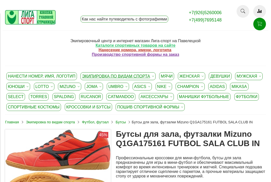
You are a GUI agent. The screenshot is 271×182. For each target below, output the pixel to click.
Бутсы (121, 122)
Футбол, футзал (95, 122)
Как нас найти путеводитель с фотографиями (124, 19)
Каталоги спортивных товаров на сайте (136, 45)
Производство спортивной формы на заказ (135, 54)
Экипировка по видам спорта (50, 122)
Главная (12, 122)
